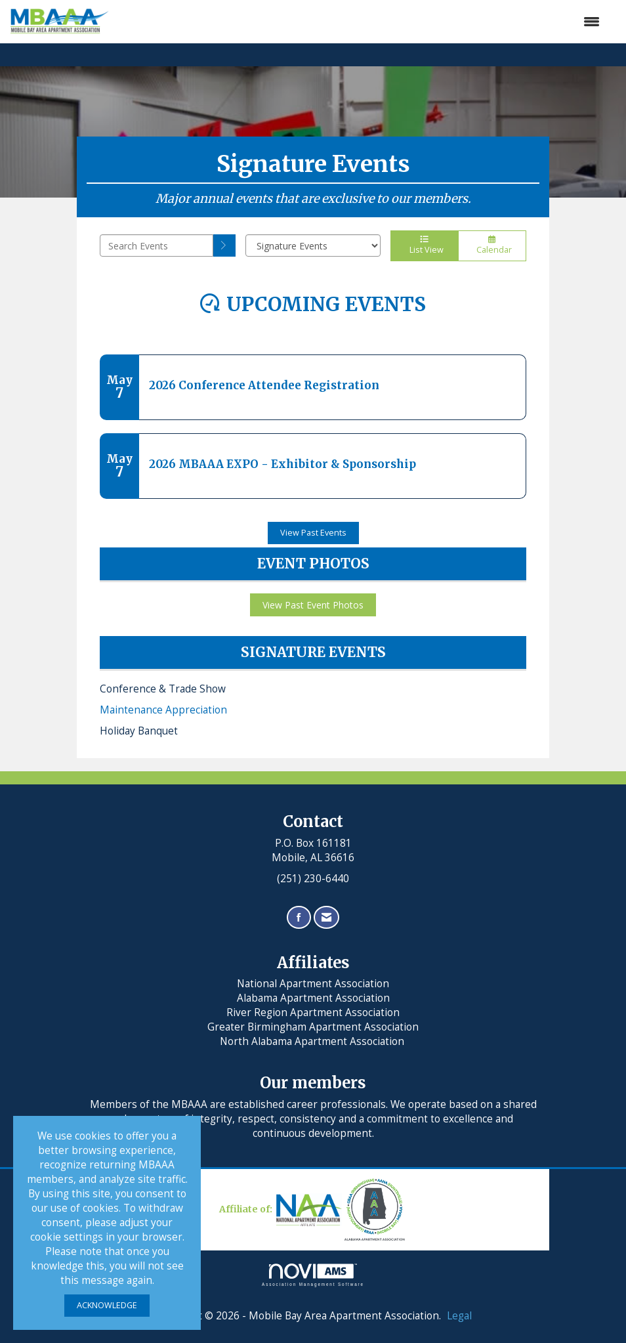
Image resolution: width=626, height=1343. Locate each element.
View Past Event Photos (313, 605)
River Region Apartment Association (313, 1012)
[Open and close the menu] (361, 22)
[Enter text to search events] (156, 245)
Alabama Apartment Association (313, 998)
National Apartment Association (313, 984)
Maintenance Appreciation (163, 710)
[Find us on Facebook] (299, 917)
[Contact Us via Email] (326, 917)
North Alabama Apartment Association (313, 1041)
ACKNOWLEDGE (107, 1305)
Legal (459, 1316)
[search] (224, 245)
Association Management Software (313, 1275)
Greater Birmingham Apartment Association (313, 1027)
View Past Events (313, 532)
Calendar (492, 245)
